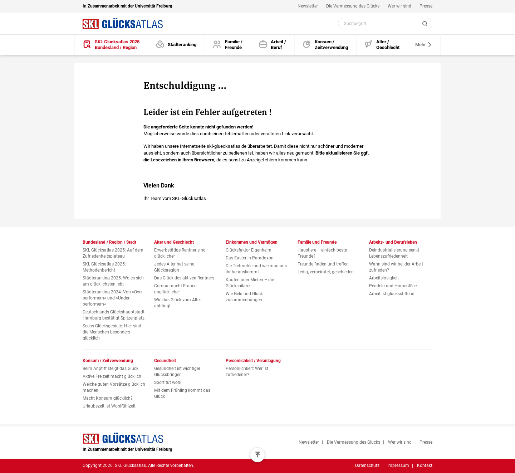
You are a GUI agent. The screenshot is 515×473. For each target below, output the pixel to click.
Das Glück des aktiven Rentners (184, 278)
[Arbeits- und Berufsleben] (273, 45)
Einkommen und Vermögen (252, 242)
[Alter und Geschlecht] (382, 45)
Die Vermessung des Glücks (352, 6)
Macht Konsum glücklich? (108, 398)
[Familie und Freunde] (228, 45)
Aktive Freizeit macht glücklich (112, 376)
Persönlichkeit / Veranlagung (253, 360)
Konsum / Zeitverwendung (108, 360)
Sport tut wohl (167, 382)
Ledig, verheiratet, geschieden (326, 271)
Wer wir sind (399, 6)
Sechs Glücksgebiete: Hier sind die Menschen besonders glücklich (112, 332)
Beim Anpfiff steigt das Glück (110, 368)
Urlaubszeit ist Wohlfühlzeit (109, 406)
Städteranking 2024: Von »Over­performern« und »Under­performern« (113, 298)
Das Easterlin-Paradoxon (250, 257)
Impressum (398, 465)
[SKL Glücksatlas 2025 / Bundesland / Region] (111, 45)
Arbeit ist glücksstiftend (392, 293)
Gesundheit (165, 360)
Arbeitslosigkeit (384, 278)
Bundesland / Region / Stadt (109, 242)
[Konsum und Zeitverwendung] (325, 45)
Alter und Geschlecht (174, 242)
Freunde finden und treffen (323, 264)
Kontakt (424, 465)
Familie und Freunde (317, 242)
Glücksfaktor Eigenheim (248, 250)
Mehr (423, 44)
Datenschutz (367, 465)
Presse (426, 6)
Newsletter (308, 6)
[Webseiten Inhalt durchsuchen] (385, 23)
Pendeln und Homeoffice (393, 285)
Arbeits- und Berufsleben (393, 242)
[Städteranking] (176, 45)
